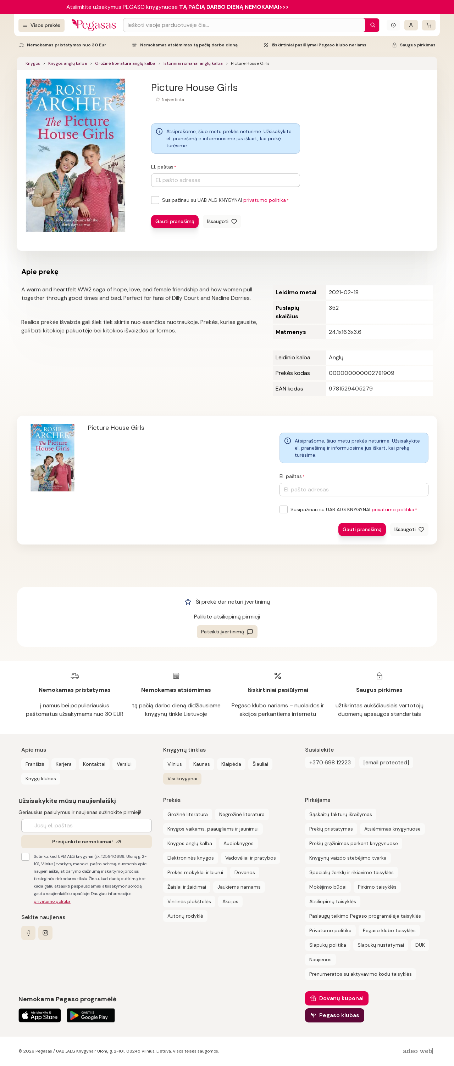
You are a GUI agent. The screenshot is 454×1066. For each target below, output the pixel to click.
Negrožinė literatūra (242, 814)
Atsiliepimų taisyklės (332, 901)
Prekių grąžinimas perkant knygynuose (353, 843)
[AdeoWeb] (419, 1051)
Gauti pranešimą (174, 221)
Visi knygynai (182, 778)
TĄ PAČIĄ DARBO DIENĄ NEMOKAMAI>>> (234, 7)
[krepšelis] (429, 25)
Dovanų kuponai (341, 998)
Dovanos (244, 872)
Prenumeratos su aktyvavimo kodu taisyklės (360, 974)
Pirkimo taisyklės (377, 887)
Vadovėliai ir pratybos (250, 858)
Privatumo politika (330, 930)
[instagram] (45, 933)
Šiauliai (260, 764)
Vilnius (174, 764)
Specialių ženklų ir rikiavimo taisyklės (351, 872)
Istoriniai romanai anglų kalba (193, 63)
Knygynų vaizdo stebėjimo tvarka (348, 858)
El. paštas (162, 167)
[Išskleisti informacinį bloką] (393, 25)
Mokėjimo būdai (328, 887)
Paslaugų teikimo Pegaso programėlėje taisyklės (365, 916)
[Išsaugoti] (222, 221)
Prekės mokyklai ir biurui (195, 872)
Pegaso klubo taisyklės (389, 930)
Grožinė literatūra (187, 814)
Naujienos (320, 959)
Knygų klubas (41, 778)
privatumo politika (264, 200)
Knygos (33, 63)
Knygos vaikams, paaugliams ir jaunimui (213, 829)
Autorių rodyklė (185, 916)
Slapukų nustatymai (381, 945)
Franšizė (35, 764)
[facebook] (28, 933)
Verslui (124, 764)
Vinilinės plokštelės (189, 901)
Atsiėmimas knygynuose (392, 829)
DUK (420, 945)
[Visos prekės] (41, 25)
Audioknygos (238, 843)
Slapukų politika (327, 945)
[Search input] (244, 25)
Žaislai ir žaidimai (186, 887)
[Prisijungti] (411, 25)
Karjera (64, 764)
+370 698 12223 (330, 762)
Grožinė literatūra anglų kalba (125, 63)
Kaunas (201, 764)
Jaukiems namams (239, 887)
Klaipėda (231, 764)
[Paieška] (371, 25)
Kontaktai (94, 764)
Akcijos (230, 901)
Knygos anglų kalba (67, 63)
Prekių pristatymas (331, 829)
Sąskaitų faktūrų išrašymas (340, 814)
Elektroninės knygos (190, 858)
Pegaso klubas (339, 1015)
